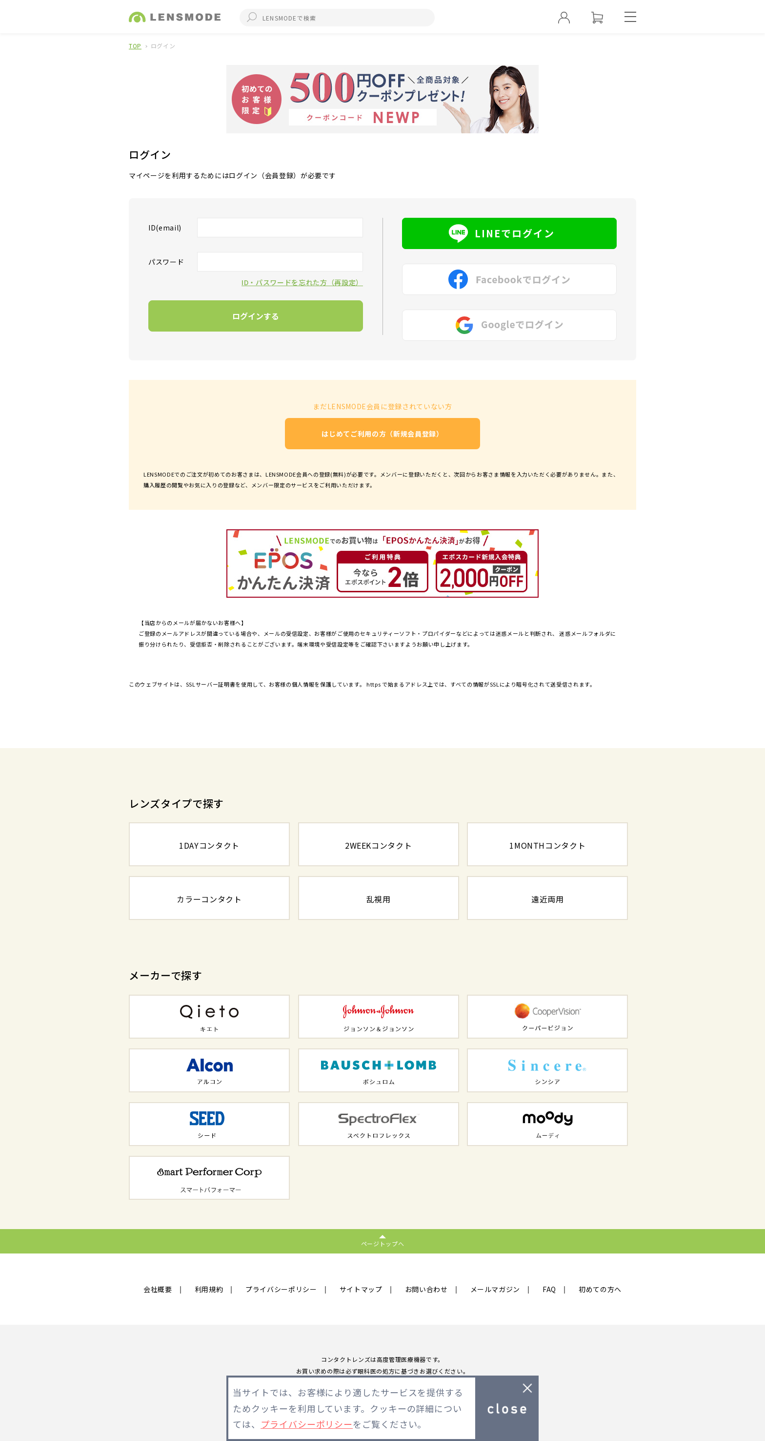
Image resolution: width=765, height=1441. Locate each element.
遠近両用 (547, 899)
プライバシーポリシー (281, 1289)
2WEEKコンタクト (378, 845)
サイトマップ (361, 1289)
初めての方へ (600, 1289)
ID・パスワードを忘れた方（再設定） (302, 282)
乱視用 (378, 899)
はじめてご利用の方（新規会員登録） (382, 434)
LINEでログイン (509, 233)
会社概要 (157, 1289)
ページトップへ (382, 1243)
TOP (135, 46)
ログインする (255, 316)
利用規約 (209, 1289)
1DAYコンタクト (209, 845)
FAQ (549, 1289)
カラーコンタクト (209, 899)
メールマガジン (495, 1289)
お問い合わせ (426, 1289)
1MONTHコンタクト (547, 845)
